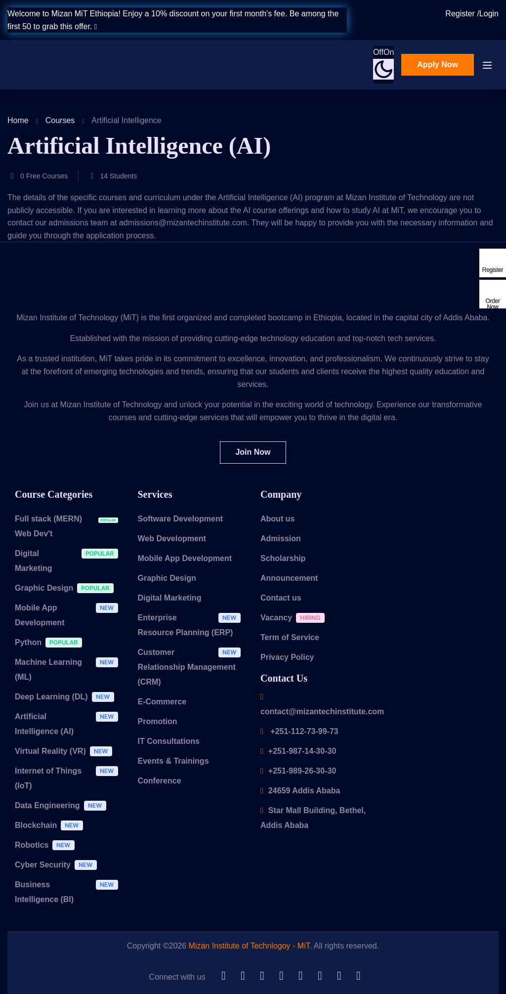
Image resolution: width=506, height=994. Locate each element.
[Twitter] (262, 976)
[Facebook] (339, 976)
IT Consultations (169, 741)
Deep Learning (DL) (67, 698)
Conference (159, 781)
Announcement (289, 578)
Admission (280, 538)
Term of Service (289, 637)
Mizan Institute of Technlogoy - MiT (249, 946)
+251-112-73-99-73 (299, 731)
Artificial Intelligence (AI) (69, 723)
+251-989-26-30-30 (298, 771)
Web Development (172, 538)
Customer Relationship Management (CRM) (192, 667)
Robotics (47, 846)
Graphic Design (67, 589)
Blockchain (51, 827)
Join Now (252, 452)
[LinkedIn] (243, 976)
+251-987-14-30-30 (298, 751)
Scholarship (283, 558)
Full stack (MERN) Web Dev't (69, 526)
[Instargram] (358, 976)
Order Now (492, 304)
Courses (60, 120)
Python (51, 644)
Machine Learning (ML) (69, 669)
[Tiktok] (300, 976)
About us (277, 519)
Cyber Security (58, 866)
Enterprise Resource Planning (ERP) (192, 625)
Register (461, 13)
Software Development (180, 519)
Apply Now (437, 64)
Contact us (280, 598)
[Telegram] (281, 976)
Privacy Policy (287, 657)
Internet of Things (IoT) (69, 778)
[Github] (223, 976)
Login (489, 13)
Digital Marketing (69, 560)
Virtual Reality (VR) (66, 752)
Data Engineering (63, 807)
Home (18, 120)
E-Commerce (162, 701)
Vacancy (295, 619)
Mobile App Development (69, 615)
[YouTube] (320, 976)
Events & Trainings (173, 761)
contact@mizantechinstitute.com (322, 704)
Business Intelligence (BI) (69, 892)
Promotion (157, 721)
